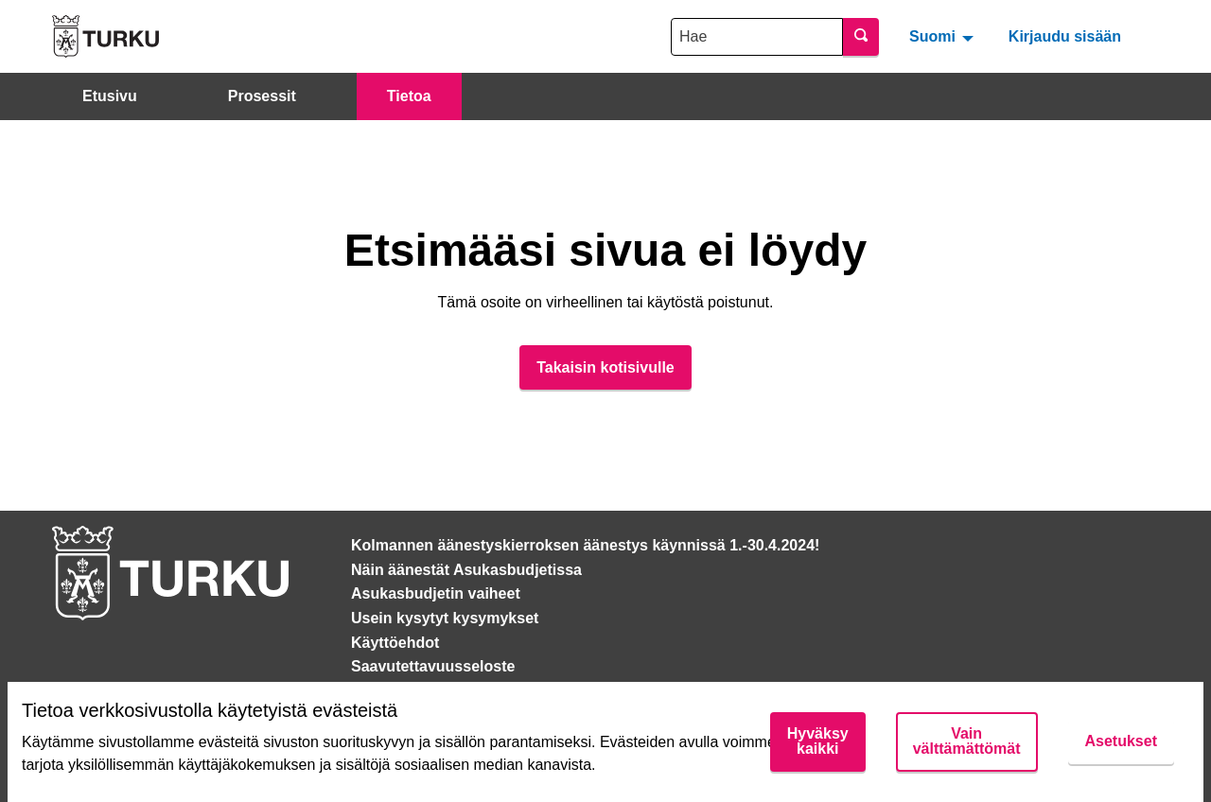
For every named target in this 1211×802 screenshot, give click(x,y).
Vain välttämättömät (967, 741)
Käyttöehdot (395, 643)
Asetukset (1121, 741)
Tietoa (409, 96)
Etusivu (109, 96)
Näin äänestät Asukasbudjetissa (466, 570)
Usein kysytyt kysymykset (444, 618)
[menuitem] (943, 36)
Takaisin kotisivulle (605, 367)
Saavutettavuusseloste (433, 666)
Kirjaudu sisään (1065, 36)
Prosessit (262, 96)
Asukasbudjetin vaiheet (435, 593)
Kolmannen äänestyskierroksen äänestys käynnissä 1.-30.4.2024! (585, 545)
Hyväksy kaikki (818, 741)
